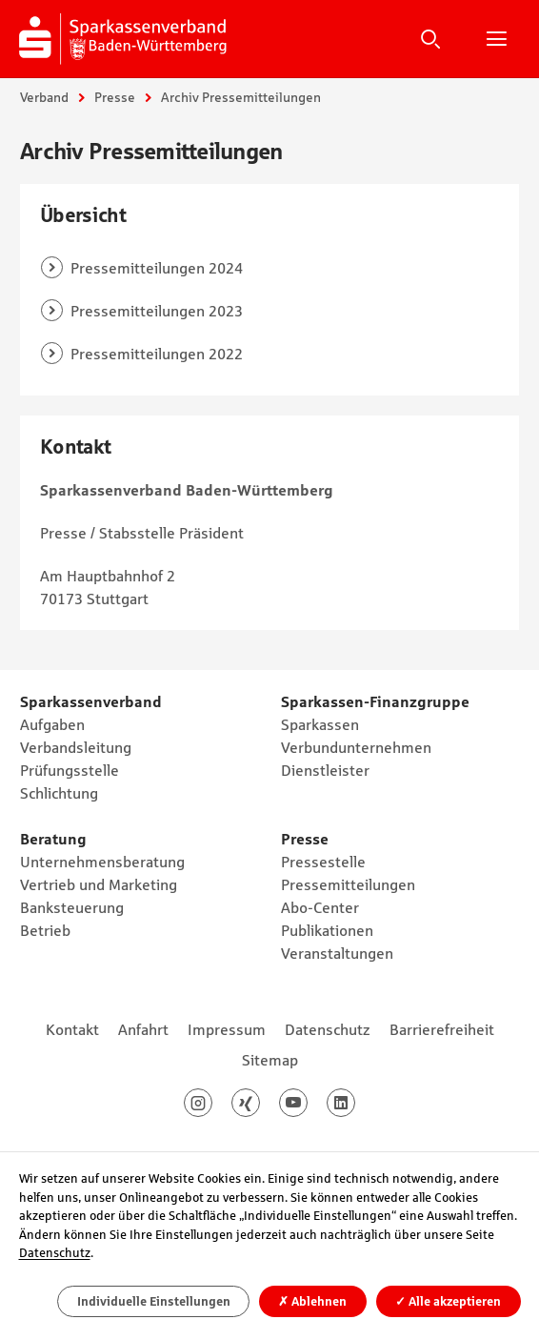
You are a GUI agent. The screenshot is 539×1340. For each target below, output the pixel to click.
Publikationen (327, 930)
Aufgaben (52, 724)
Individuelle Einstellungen (153, 1301)
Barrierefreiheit (441, 1029)
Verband (44, 97)
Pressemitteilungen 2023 (156, 310)
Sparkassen (320, 724)
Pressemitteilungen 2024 (156, 267)
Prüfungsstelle (69, 770)
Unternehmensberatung (102, 861)
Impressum (227, 1029)
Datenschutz (327, 1029)
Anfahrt (143, 1029)
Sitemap (270, 1059)
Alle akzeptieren (448, 1301)
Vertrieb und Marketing (98, 884)
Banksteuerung (72, 907)
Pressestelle (323, 861)
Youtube (307, 1102)
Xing (259, 1102)
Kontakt (72, 1029)
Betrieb (45, 930)
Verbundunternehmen (356, 747)
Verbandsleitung (75, 747)
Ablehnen (312, 1301)
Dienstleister (325, 770)
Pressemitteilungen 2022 (156, 353)
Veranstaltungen (337, 953)
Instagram (211, 1102)
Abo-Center (320, 907)
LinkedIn (354, 1102)
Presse (114, 97)
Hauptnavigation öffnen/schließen (496, 38)
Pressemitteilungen (348, 884)
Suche (430, 38)
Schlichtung (59, 793)
